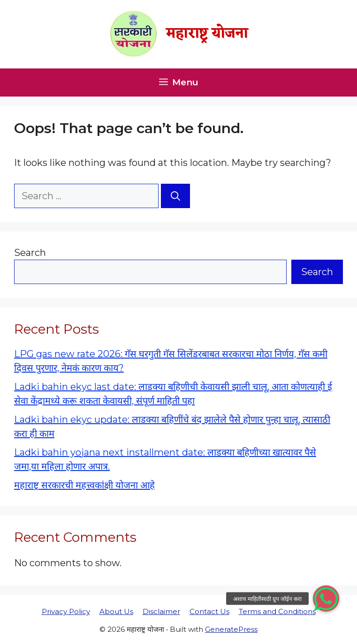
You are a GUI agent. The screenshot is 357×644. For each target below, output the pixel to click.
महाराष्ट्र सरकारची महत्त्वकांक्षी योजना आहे (84, 485)
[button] (326, 598)
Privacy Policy (66, 611)
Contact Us (209, 611)
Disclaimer (161, 611)
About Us (116, 611)
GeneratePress (231, 629)
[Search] (175, 196)
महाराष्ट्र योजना (207, 34)
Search (30, 252)
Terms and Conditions (277, 611)
